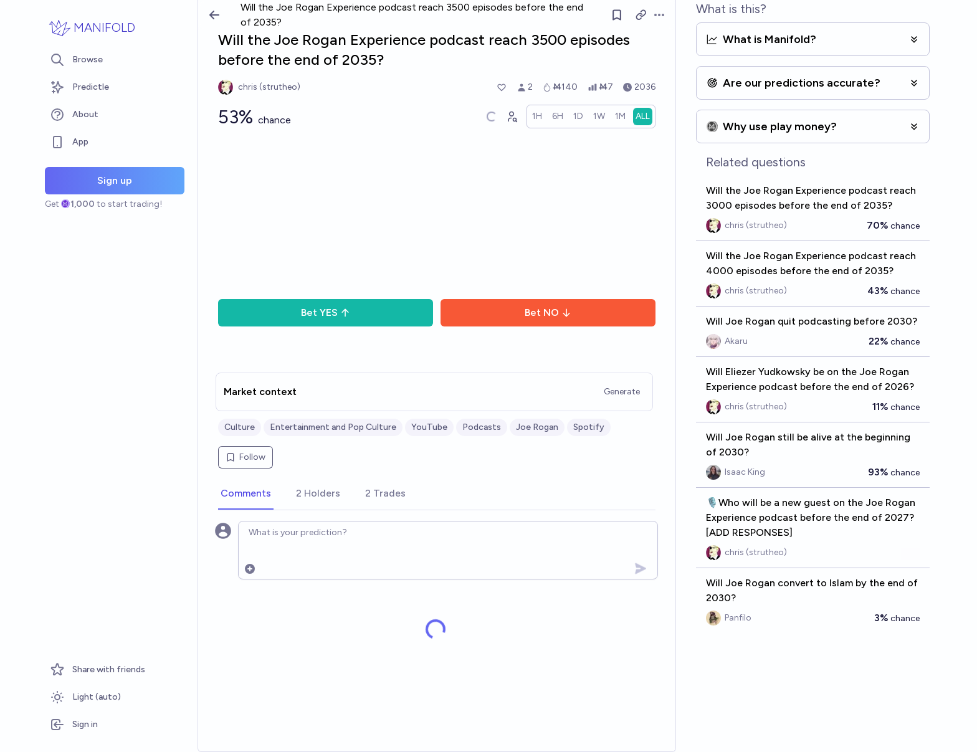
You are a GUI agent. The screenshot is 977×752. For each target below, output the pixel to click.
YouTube (429, 427)
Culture (239, 427)
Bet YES (325, 312)
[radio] (537, 116)
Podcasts (481, 427)
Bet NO (548, 312)
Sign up (114, 180)
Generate (622, 391)
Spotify (588, 427)
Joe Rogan (537, 427)
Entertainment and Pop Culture (333, 427)
